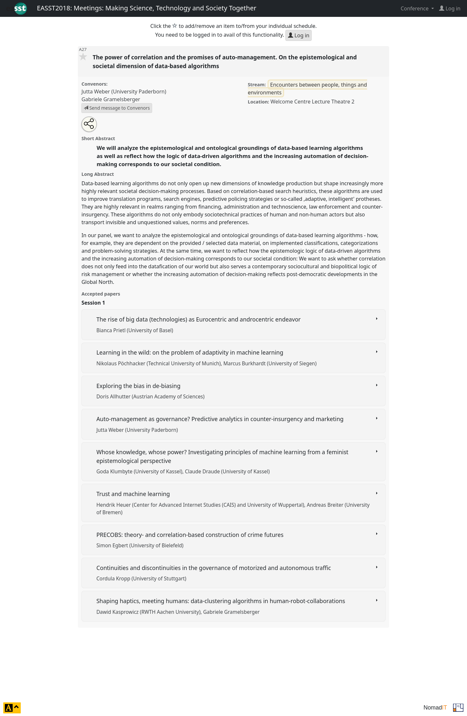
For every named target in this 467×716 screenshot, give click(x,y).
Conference (415, 8)
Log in (298, 35)
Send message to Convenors (117, 108)
